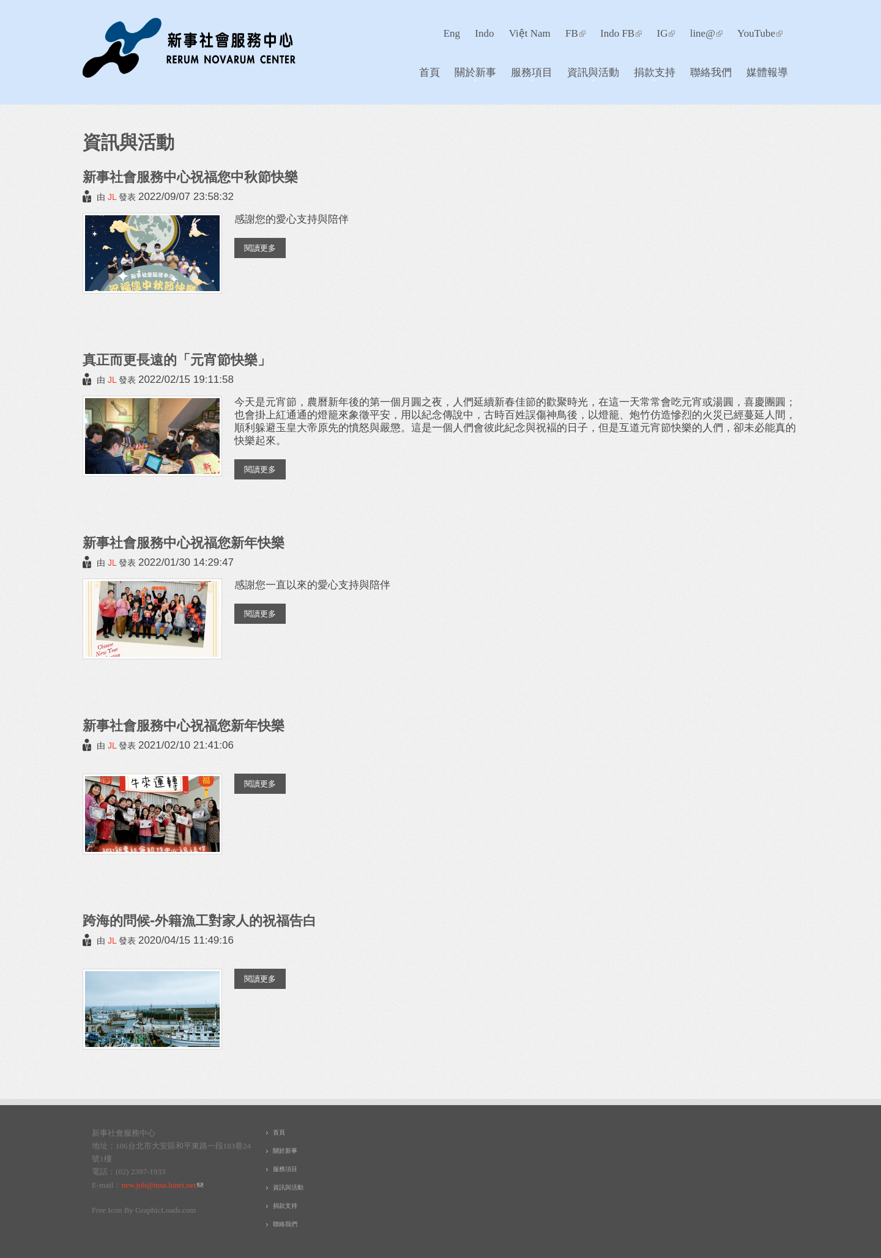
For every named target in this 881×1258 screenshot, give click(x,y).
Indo (484, 33)
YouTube (759, 33)
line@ (706, 33)
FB (575, 33)
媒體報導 (767, 72)
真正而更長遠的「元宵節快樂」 (177, 359)
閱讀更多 (265, 247)
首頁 (429, 72)
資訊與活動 (589, 75)
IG (665, 33)
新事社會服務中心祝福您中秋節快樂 (190, 176)
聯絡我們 (711, 72)
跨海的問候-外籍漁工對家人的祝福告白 (199, 920)
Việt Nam (530, 33)
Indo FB (621, 33)
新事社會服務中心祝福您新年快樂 (183, 542)
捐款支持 (651, 75)
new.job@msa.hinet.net (162, 1185)
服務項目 (528, 75)
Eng (452, 33)
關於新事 (472, 75)
